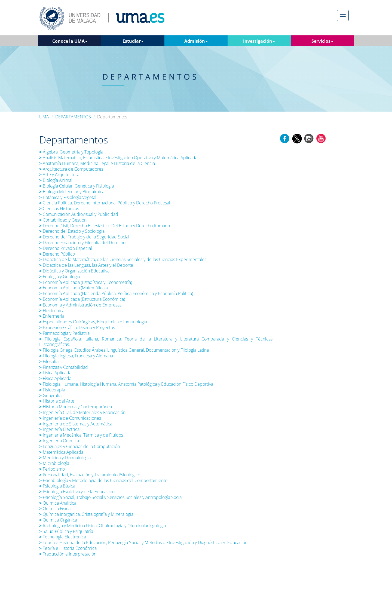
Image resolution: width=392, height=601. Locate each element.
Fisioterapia (52, 390)
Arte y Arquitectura (59, 174)
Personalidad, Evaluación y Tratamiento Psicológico (89, 475)
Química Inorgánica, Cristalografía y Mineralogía (86, 514)
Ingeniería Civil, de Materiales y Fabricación (82, 412)
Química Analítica (57, 503)
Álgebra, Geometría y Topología (71, 152)
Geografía (50, 395)
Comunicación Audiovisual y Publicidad (78, 214)
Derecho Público (57, 254)
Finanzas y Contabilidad (63, 367)
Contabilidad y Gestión (63, 220)
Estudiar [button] (132, 41)
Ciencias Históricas (59, 208)
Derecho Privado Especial (65, 248)
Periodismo (52, 469)
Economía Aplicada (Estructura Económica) (82, 299)
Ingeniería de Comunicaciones (70, 418)
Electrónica (51, 311)
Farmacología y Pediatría (64, 333)
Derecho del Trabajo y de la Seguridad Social (84, 237)
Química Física (55, 508)
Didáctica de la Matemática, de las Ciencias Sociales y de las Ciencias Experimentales (122, 259)
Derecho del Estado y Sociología (72, 231)
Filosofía (49, 361)
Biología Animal (55, 180)
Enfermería (51, 316)
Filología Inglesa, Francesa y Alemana (76, 356)
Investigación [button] (259, 41)
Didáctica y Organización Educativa (74, 271)
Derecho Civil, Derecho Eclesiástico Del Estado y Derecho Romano (104, 226)
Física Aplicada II (57, 378)
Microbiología (54, 463)
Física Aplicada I (56, 373)
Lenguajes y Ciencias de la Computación (79, 446)
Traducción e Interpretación (67, 554)
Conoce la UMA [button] (69, 41)
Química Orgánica (58, 520)
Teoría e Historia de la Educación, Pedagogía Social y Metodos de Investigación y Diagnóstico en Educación (143, 542)
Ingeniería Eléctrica (59, 429)
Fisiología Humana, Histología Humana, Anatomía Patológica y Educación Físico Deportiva (126, 384)
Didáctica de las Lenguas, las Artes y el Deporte (86, 265)
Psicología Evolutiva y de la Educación (77, 492)
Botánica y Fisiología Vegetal (67, 197)
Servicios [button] (322, 41)
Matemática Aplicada (61, 452)
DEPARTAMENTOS (73, 117)
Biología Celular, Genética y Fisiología (76, 186)
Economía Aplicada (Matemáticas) (73, 288)
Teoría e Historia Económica (68, 548)
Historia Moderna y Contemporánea (75, 407)
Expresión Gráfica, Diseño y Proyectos (77, 327)
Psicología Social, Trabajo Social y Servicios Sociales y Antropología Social (111, 497)
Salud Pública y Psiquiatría (66, 531)
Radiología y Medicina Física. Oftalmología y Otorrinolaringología (102, 526)
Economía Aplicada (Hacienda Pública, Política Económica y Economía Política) (116, 293)
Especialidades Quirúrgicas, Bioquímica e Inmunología (93, 322)
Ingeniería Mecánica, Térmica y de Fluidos (81, 435)
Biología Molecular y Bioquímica (71, 192)
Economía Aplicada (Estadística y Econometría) (86, 282)
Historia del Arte (56, 401)
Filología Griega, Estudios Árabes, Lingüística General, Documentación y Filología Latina (124, 350)
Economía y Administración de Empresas (80, 305)
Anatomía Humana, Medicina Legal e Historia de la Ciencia (97, 163)
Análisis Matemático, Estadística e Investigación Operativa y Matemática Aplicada (118, 158)
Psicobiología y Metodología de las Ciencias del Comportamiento (103, 480)
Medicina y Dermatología (65, 458)
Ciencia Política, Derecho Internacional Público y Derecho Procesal (104, 203)
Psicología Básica (57, 486)
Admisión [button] (196, 41)
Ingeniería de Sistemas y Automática (75, 424)
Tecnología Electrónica (62, 537)
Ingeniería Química (59, 441)
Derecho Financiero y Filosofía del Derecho (82, 243)
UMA (44, 117)
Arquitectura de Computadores (71, 169)
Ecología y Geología (59, 277)
